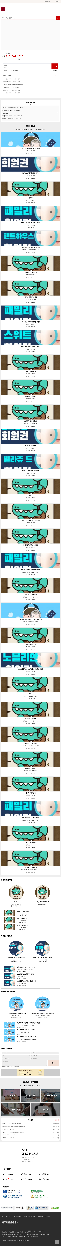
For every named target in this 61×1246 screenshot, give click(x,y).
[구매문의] (28, 153)
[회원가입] (55, 70)
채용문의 (47, 1216)
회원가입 (57, 1)
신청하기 (53, 1062)
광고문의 (33, 1216)
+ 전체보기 (56, 75)
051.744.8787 (14, 56)
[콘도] (11, 110)
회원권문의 (40, 1216)
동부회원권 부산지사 (30, 9)
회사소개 (7, 1216)
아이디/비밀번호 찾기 (13, 70)
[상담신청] (33, 153)
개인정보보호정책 (17, 1216)
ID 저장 (5, 71)
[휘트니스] (12, 107)
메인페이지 (47, 1)
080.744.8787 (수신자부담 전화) (13, 59)
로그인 (52, 1)
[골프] (5, 113)
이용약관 (26, 1216)
